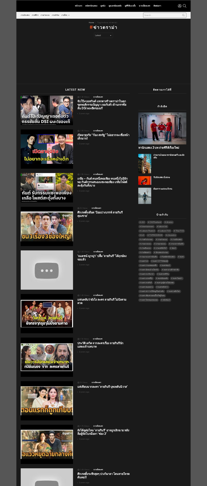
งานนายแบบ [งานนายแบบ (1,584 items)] (161, 243)
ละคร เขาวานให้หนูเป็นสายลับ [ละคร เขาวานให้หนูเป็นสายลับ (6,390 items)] (152, 291)
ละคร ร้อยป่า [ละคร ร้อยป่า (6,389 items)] (177, 278)
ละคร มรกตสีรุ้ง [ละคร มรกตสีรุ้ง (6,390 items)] (147, 278)
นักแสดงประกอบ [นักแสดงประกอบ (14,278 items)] (162, 252)
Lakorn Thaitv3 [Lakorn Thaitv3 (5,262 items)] (148, 230)
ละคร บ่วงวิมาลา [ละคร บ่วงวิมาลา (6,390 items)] (147, 273)
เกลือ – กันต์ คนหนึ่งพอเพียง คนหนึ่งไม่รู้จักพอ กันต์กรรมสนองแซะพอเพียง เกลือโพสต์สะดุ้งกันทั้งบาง (102, 181)
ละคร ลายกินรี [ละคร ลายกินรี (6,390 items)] (146, 282)
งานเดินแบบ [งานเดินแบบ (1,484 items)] (146, 247)
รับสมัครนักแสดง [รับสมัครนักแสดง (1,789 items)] (168, 256)
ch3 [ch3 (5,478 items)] (142, 222)
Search (183, 15)
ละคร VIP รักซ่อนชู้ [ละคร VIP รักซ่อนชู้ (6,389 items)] (160, 260)
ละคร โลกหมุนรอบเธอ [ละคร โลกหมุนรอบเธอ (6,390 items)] (149, 299)
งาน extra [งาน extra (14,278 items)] (171, 234)
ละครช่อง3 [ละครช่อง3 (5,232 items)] (166, 265)
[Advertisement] (103, 60)
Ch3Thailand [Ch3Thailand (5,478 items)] (155, 222)
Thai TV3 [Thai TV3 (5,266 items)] (180, 230)
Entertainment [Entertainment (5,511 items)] (147, 226)
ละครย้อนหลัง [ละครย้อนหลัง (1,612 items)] (163, 278)
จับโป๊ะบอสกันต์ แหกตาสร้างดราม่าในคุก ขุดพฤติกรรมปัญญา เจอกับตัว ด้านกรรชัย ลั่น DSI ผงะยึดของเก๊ (101, 104)
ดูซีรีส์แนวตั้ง (130, 5)
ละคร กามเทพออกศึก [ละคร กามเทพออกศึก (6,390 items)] (149, 265)
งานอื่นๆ (64, 15)
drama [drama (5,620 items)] (169, 222)
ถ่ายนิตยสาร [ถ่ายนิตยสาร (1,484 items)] (146, 252)
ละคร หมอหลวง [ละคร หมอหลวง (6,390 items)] (147, 286)
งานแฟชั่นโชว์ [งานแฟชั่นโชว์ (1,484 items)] (161, 247)
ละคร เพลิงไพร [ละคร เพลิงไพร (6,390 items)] (174, 291)
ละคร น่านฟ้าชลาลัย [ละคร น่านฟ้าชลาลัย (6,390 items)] (171, 269)
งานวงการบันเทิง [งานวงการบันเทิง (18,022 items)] (177, 243)
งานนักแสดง (25, 14)
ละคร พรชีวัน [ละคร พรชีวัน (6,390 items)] (164, 273)
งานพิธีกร (35, 14)
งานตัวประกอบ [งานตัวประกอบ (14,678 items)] (147, 239)
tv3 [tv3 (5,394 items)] (142, 234)
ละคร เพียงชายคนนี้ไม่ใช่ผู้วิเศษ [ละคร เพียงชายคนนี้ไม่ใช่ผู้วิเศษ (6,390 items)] (153, 295)
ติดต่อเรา (157, 5)
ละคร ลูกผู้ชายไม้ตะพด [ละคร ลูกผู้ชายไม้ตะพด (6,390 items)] (165, 282)
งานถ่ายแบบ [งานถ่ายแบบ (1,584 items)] (162, 239)
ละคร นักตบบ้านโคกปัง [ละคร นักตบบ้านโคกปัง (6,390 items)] (149, 269)
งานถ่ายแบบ (45, 14)
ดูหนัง (102, 5)
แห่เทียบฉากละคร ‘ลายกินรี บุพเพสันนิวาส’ (102, 386)
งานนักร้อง (55, 14)
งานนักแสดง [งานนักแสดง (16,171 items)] (177, 239)
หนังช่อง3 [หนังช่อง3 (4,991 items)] (166, 299)
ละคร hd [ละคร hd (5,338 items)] (144, 260)
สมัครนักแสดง (91, 5)
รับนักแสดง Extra (161, 176)
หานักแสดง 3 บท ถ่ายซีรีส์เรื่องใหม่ (158, 147)
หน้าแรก (78, 5)
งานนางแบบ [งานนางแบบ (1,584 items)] (146, 243)
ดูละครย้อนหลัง (115, 5)
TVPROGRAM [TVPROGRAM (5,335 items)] (155, 234)
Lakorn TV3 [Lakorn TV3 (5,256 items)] (165, 230)
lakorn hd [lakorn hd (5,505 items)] (163, 226)
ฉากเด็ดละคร (144, 5)
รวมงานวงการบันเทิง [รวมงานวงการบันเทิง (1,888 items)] (149, 256)
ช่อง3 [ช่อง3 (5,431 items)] (174, 247)
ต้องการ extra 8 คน (162, 188)
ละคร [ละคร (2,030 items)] (182, 256)
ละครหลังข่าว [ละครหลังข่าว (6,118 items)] (163, 286)
